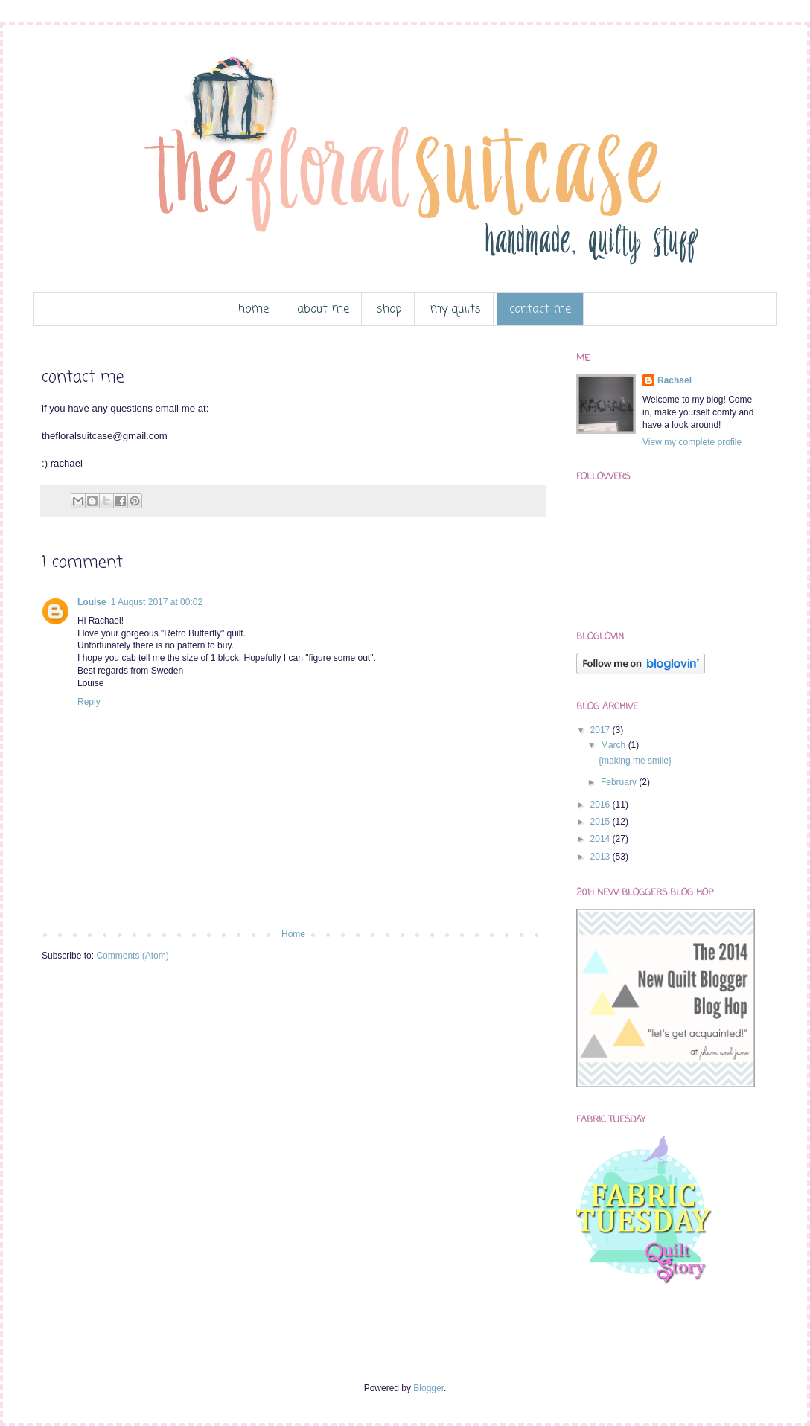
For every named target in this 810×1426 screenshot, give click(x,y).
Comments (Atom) (132, 955)
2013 (601, 856)
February (620, 782)
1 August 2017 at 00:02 (156, 602)
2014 (601, 839)
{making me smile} (635, 760)
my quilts (455, 310)
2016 (601, 804)
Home (293, 934)
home (253, 310)
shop (389, 310)
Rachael (674, 380)
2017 (601, 730)
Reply (89, 702)
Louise (91, 602)
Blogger (428, 1388)
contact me (540, 310)
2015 (601, 821)
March (614, 745)
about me (323, 310)
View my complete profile (692, 442)
